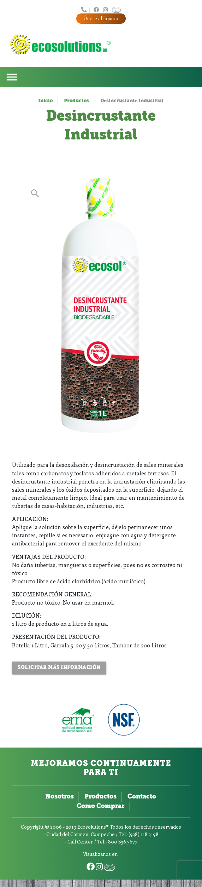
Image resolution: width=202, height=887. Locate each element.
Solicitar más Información (59, 667)
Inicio (45, 101)
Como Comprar (100, 806)
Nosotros (59, 797)
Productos (76, 101)
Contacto (141, 797)
